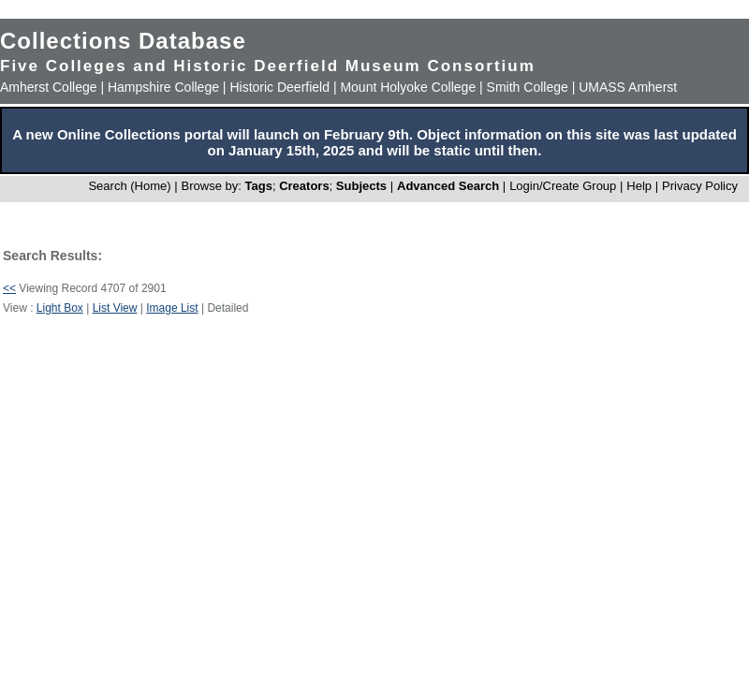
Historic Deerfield (279, 87)
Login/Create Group (564, 186)
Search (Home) (129, 186)
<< (9, 288)
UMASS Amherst (628, 87)
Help (639, 186)
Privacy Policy (700, 186)
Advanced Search (448, 186)
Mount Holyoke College (408, 87)
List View (115, 308)
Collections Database (123, 40)
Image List (172, 308)
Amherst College (48, 87)
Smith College (527, 87)
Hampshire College (163, 87)
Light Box (60, 308)
